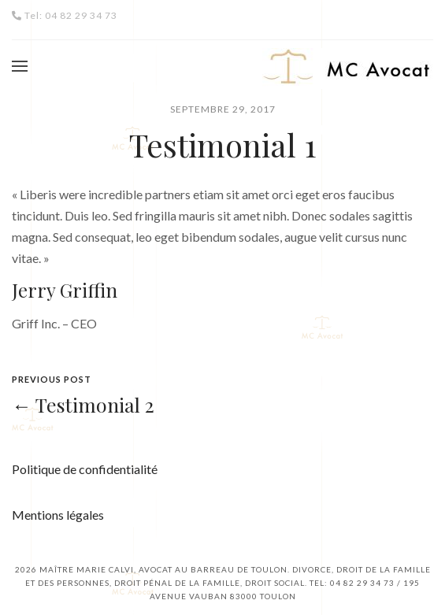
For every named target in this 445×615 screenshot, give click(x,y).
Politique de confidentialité (85, 468)
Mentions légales (58, 514)
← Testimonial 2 (83, 404)
